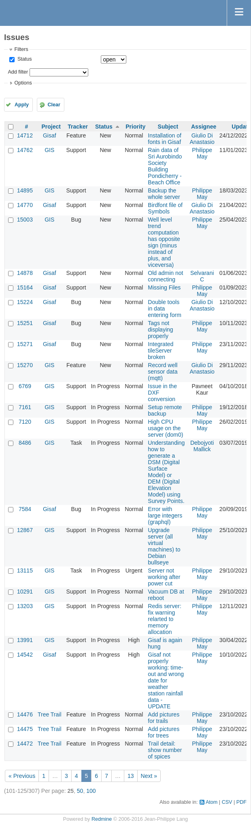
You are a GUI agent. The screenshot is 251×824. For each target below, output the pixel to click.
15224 (25, 302)
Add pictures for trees (163, 732)
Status (24, 59)
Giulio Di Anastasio (201, 138)
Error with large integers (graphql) (165, 515)
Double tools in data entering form (164, 308)
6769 (25, 386)
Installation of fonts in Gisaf (164, 138)
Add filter (18, 72)
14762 (25, 150)
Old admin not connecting (165, 276)
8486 (25, 442)
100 (91, 791)
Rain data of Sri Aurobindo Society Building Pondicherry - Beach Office (165, 166)
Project (51, 126)
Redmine (101, 819)
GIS (49, 150)
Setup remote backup (165, 410)
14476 (25, 714)
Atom (211, 802)
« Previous (22, 776)
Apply (22, 105)
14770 (25, 205)
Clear (53, 105)
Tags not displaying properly (160, 329)
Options (23, 83)
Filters (21, 49)
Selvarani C (202, 276)
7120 (25, 421)
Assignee (203, 126)
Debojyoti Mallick (202, 445)
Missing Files (164, 287)
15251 (25, 323)
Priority (135, 126)
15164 (25, 287)
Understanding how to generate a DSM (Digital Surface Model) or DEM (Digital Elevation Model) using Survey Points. (166, 471)
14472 (25, 743)
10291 (25, 591)
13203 (25, 606)
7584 (25, 509)
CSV (227, 802)
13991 (25, 640)
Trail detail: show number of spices (165, 750)
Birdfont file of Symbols (165, 208)
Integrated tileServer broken (160, 350)
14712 (25, 135)
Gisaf (49, 135)
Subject (168, 126)
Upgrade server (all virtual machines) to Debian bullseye (164, 546)
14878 (25, 273)
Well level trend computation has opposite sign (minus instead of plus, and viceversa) (164, 242)
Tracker (78, 126)
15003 (25, 219)
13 (131, 776)
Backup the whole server (164, 193)
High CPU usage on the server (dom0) (165, 428)
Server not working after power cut (164, 577)
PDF (241, 802)
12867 (25, 530)
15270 (25, 365)
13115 (25, 570)
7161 (25, 407)
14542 (25, 654)
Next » (149, 776)
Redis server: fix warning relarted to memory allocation (164, 619)
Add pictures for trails (163, 717)
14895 (25, 190)
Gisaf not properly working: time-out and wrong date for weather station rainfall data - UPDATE (166, 680)
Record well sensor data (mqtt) (162, 371)
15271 (25, 344)
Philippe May (202, 153)
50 (80, 791)
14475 (25, 729)
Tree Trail (50, 714)
